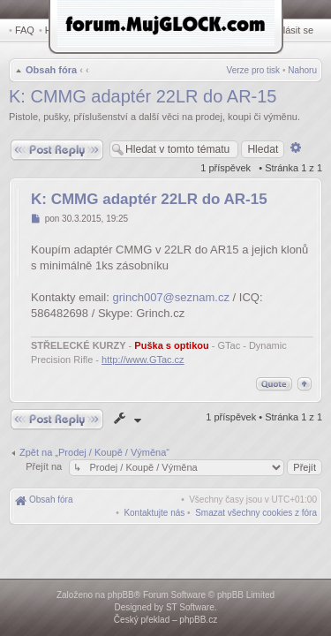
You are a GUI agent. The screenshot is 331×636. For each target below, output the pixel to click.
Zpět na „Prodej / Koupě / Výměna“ (94, 454)
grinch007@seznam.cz (171, 299)
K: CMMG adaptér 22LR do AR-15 (142, 98)
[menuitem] (256, 514)
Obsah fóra (49, 71)
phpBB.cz (198, 620)
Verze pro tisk (254, 72)
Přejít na (45, 468)
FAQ (24, 30)
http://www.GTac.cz (143, 361)
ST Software (190, 607)
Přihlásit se (293, 30)
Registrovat (242, 30)
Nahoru (302, 72)
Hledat (62, 30)
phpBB (121, 595)
